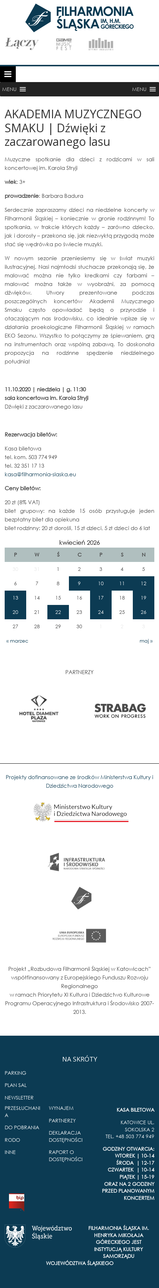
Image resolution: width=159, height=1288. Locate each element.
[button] (9, 89)
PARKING (15, 1072)
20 (15, 612)
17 (101, 597)
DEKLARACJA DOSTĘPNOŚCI (66, 1136)
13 (15, 597)
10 (101, 583)
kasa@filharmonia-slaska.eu (40, 474)
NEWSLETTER (19, 1097)
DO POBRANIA (22, 1127)
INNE (10, 1152)
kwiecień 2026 (79, 542)
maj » (146, 640)
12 (143, 583)
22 (58, 612)
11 (122, 583)
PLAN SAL (16, 1085)
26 (143, 612)
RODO (12, 1139)
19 (143, 597)
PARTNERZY (62, 1120)
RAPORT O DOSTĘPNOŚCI (66, 1156)
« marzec (17, 640)
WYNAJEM (61, 1108)
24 (101, 612)
